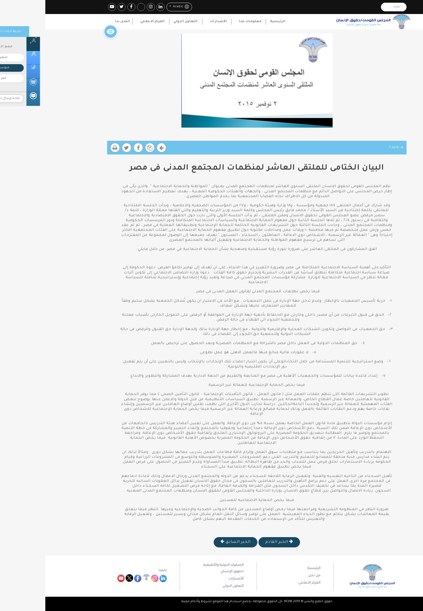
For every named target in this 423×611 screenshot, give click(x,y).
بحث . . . (348, 7)
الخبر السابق (190, 541)
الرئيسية (232, 21)
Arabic (135, 6)
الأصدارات (173, 21)
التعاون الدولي (140, 21)
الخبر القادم (234, 541)
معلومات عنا (205, 21)
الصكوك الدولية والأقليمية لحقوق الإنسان (178, 568)
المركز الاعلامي (107, 21)
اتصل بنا (77, 21)
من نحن (269, 576)
